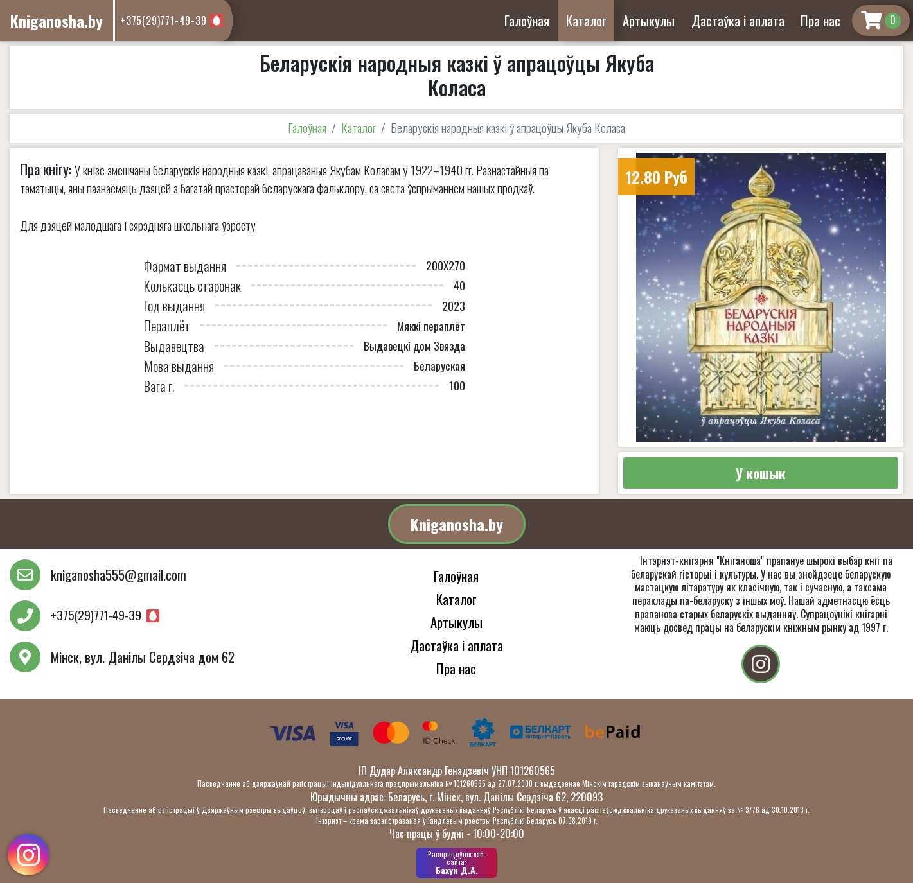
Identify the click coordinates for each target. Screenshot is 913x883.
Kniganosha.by (457, 524)
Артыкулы (649, 20)
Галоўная (526, 20)
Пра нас (820, 20)
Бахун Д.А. (456, 862)
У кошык (761, 473)
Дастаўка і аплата (737, 20)
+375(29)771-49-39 (163, 20)
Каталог (586, 20)
